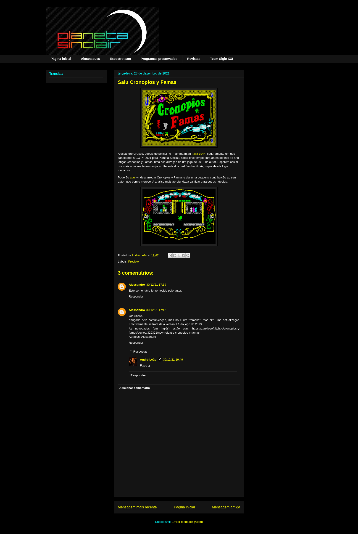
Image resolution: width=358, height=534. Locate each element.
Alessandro (137, 284)
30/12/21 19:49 (173, 359)
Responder (136, 296)
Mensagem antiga (226, 507)
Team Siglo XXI (221, 59)
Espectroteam (120, 59)
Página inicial (61, 59)
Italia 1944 (198, 153)
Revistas (193, 59)
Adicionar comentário (134, 388)
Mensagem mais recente (137, 507)
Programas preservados (159, 59)
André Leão (148, 359)
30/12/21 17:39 (156, 284)
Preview (133, 261)
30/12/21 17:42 (156, 310)
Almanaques (90, 59)
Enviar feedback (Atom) (187, 521)
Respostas (140, 351)
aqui (133, 177)
